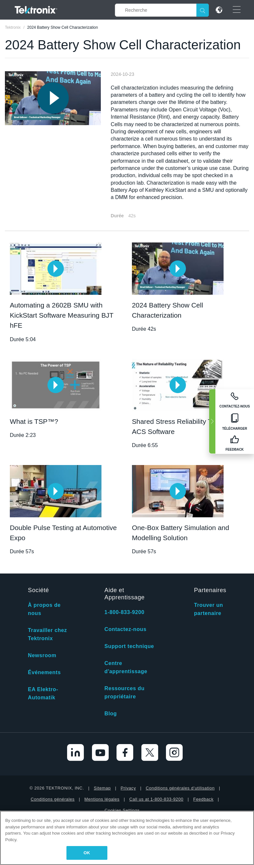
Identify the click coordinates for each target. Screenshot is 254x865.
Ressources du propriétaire (124, 692)
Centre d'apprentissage (125, 667)
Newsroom (42, 655)
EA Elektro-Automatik (43, 693)
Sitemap (102, 788)
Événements (44, 672)
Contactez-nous (125, 629)
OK (86, 852)
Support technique (129, 646)
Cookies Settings (121, 810)
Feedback (203, 799)
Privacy (128, 788)
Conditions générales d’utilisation (180, 788)
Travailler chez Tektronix (47, 634)
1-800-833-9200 (124, 612)
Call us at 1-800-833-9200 (156, 799)
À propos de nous (44, 609)
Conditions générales (53, 799)
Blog (110, 713)
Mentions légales (101, 799)
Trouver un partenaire (208, 609)
